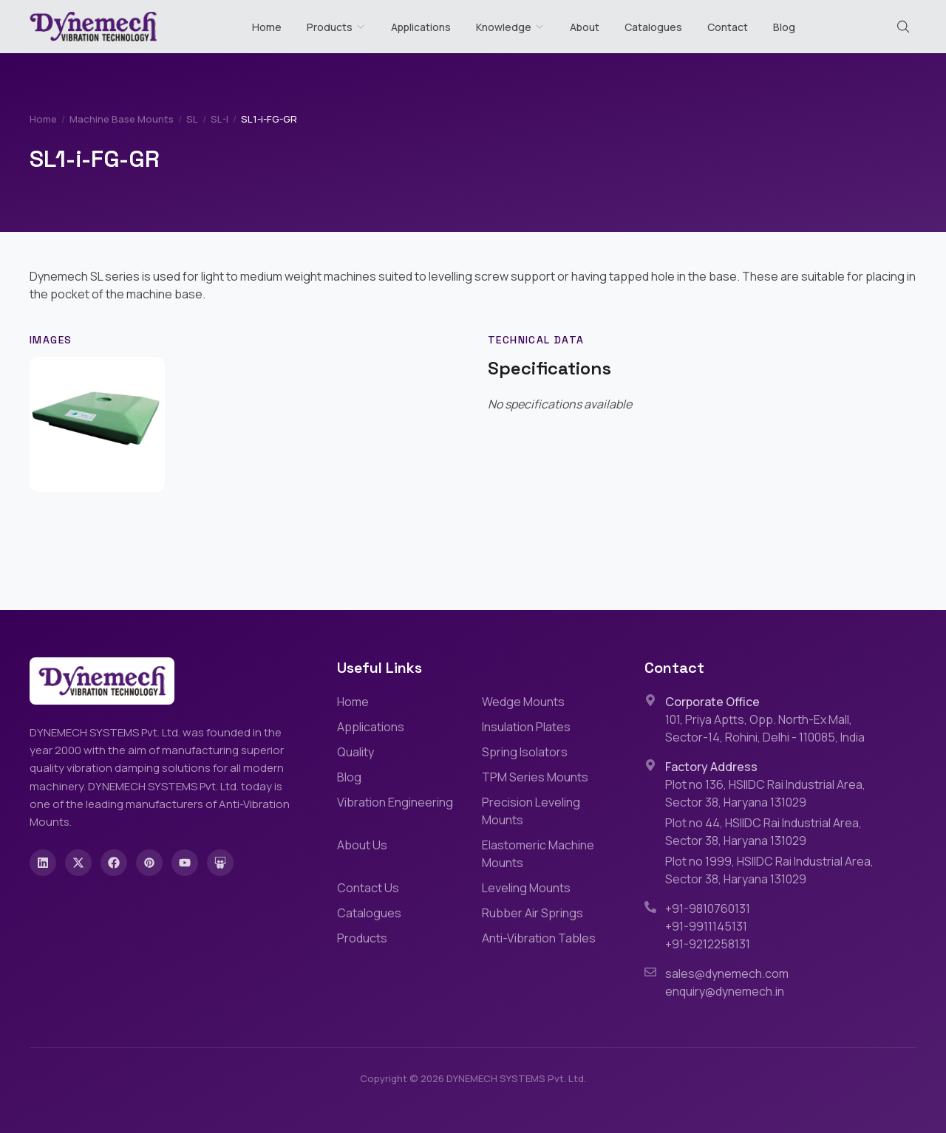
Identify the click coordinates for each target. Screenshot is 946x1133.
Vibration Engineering (395, 802)
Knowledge (510, 27)
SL (192, 119)
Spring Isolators (525, 752)
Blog (784, 27)
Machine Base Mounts (121, 119)
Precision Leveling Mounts (531, 811)
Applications (421, 27)
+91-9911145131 (706, 926)
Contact (727, 27)
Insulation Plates (526, 727)
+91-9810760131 (707, 908)
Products (330, 27)
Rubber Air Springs (532, 913)
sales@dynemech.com (727, 973)
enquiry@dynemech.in (724, 991)
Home (267, 27)
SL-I (219, 119)
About (584, 27)
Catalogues (653, 27)
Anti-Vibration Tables (539, 938)
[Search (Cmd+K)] (903, 26)
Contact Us (368, 888)
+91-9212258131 (707, 944)
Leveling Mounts (526, 888)
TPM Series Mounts (535, 777)
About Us (362, 845)
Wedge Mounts (523, 702)
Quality (355, 752)
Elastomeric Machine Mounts (538, 854)
